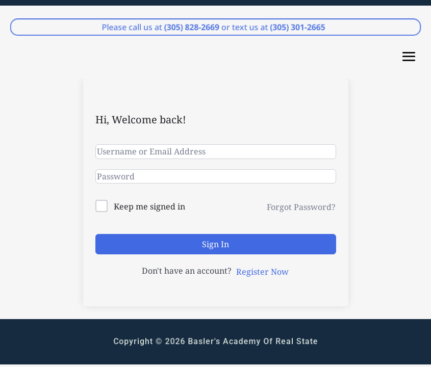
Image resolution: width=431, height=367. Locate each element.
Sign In (215, 244)
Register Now (262, 271)
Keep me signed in (149, 206)
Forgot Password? (301, 207)
